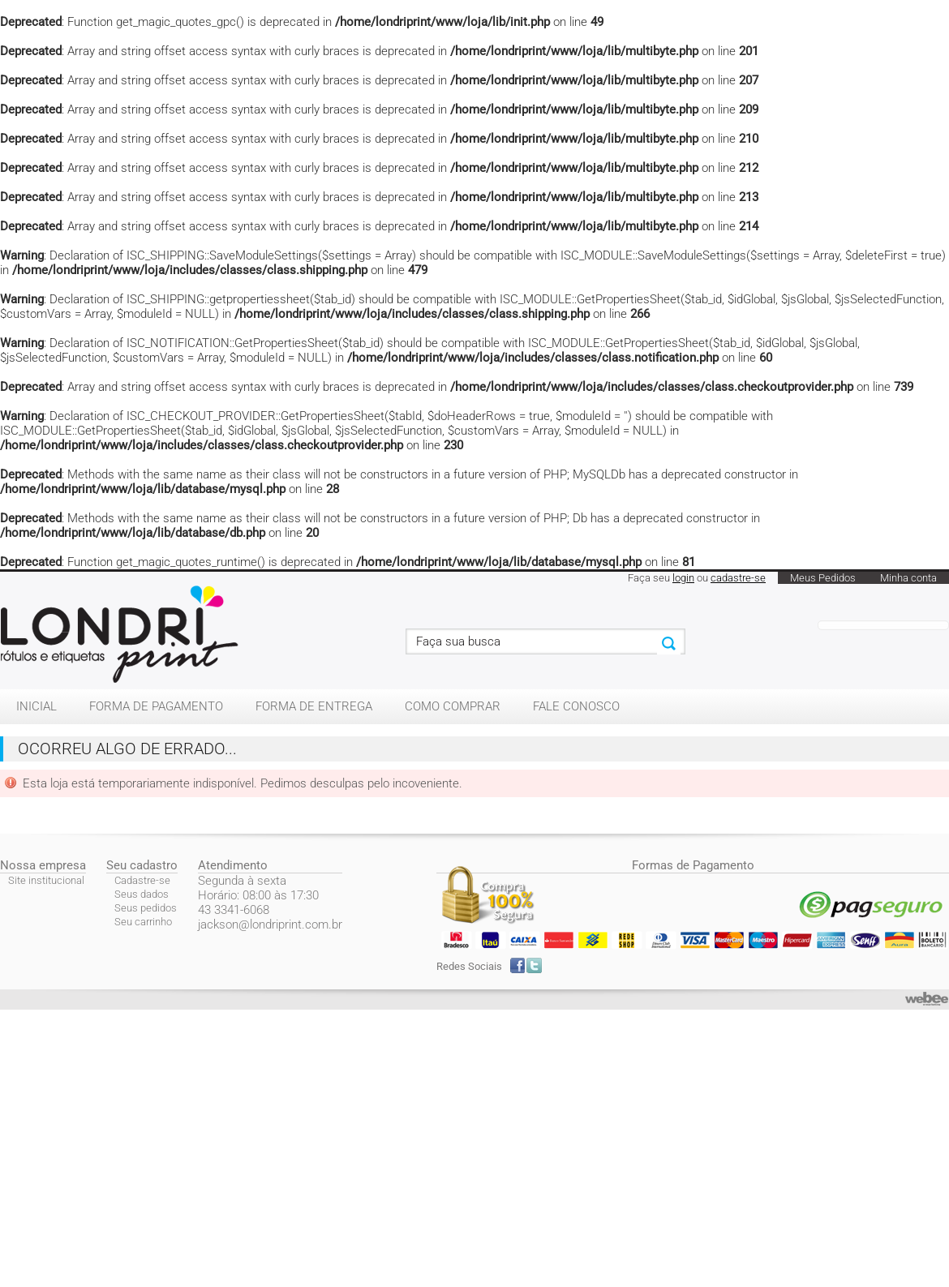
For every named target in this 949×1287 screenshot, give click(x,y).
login (683, 578)
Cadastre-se (142, 880)
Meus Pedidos (823, 578)
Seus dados (141, 894)
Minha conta (908, 578)
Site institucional (46, 880)
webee (926, 999)
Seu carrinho (143, 922)
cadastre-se (738, 578)
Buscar (669, 643)
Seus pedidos (145, 908)
